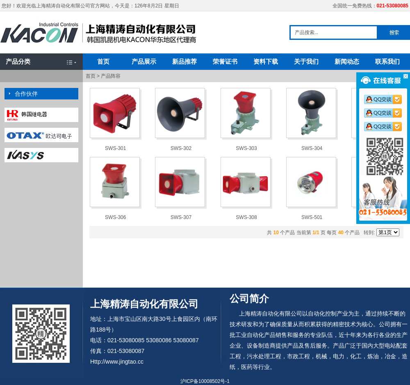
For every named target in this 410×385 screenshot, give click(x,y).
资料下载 (265, 61)
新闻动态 (347, 61)
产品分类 (18, 61)
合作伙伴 (26, 93)
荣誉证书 (225, 61)
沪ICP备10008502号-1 (205, 381)
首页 (103, 61)
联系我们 (387, 61)
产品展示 (144, 61)
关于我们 (306, 61)
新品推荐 (184, 61)
